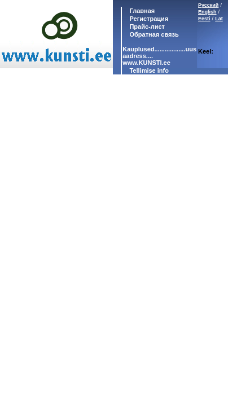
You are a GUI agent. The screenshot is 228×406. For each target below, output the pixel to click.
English (207, 12)
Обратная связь (153, 34)
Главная (141, 10)
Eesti (204, 18)
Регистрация (148, 18)
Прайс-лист (146, 26)
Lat (219, 18)
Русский (208, 5)
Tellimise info (148, 70)
